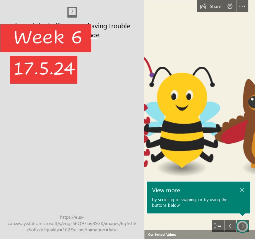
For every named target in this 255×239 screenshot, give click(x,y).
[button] (210, 6)
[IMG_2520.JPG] (71, 119)
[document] (127, 119)
